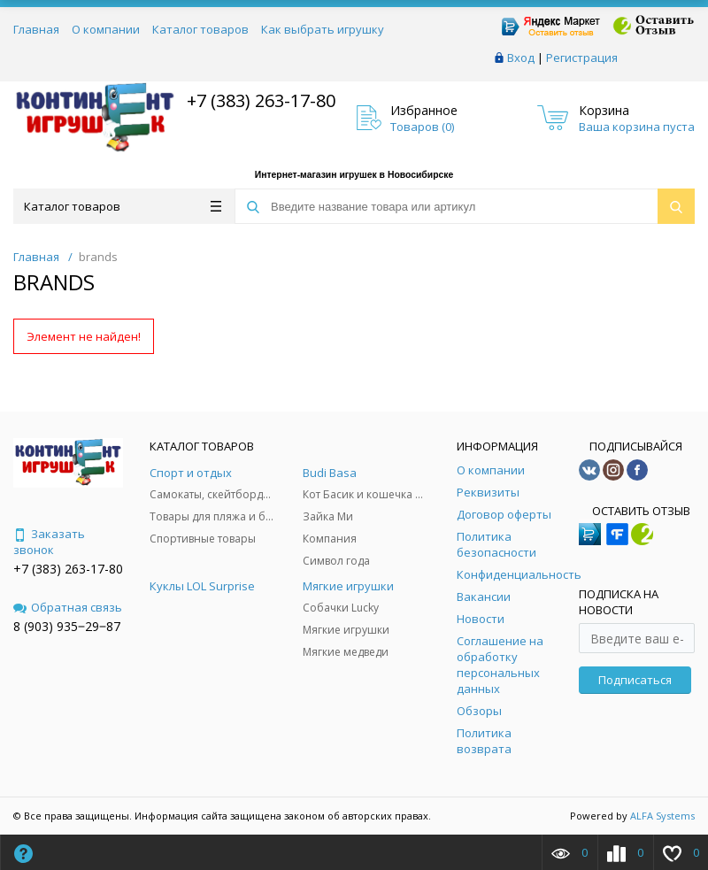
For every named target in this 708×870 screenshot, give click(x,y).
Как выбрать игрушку (322, 29)
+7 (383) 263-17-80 (258, 100)
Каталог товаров (200, 29)
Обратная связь (67, 607)
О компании (106, 29)
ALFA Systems (662, 815)
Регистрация (582, 57)
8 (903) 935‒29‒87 (66, 626)
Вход (521, 57)
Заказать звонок (49, 542)
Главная (36, 29)
